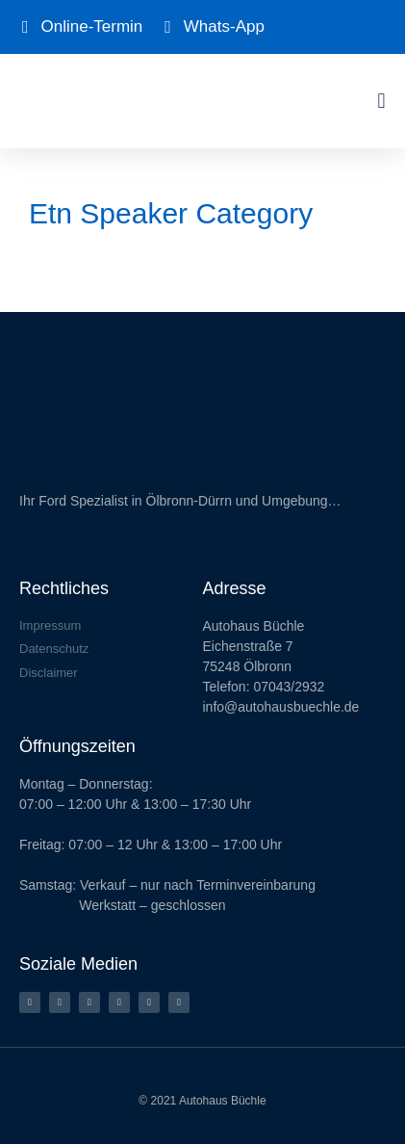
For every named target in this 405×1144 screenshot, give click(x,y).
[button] (381, 101)
